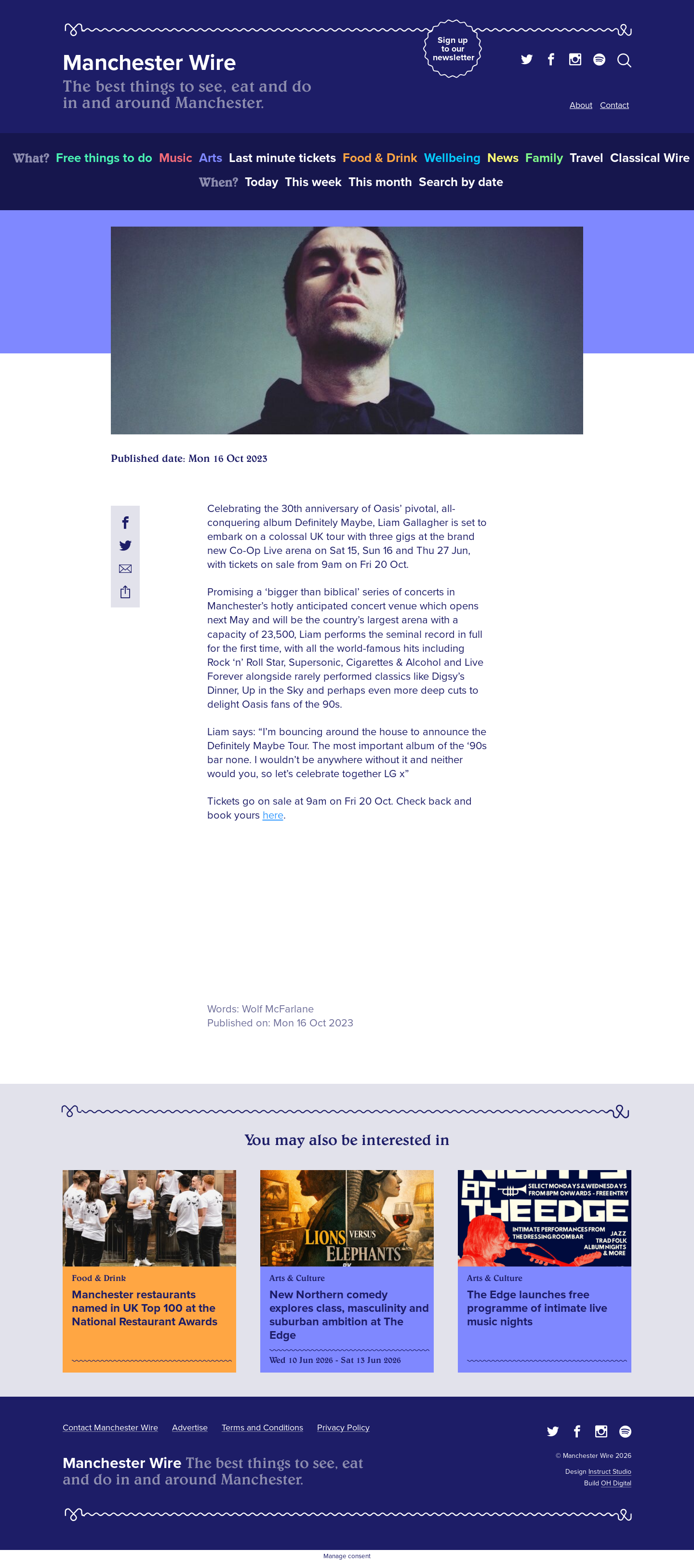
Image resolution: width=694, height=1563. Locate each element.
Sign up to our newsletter (453, 49)
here (273, 815)
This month (380, 182)
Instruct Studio (609, 1472)
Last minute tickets (282, 158)
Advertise (190, 1427)
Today (261, 182)
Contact (614, 105)
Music (175, 158)
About (581, 105)
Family (544, 158)
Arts (210, 158)
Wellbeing (452, 158)
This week (313, 182)
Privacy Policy (343, 1427)
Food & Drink (380, 158)
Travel (586, 158)
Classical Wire (650, 158)
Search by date (461, 182)
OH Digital (616, 1483)
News (503, 158)
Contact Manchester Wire (110, 1427)
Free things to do (104, 158)
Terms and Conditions (262, 1427)
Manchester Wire (149, 63)
